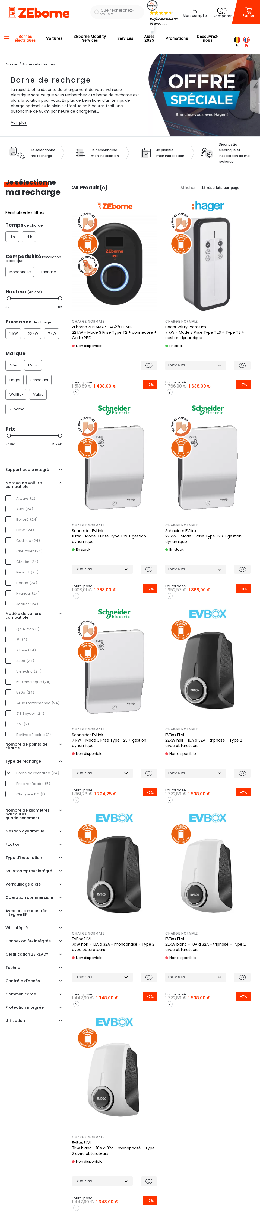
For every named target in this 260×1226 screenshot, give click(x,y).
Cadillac (28, 540)
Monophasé (20, 271)
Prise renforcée (33, 783)
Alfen (13, 365)
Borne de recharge (37, 773)
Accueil (11, 64)
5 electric (29, 671)
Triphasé (48, 271)
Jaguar (27, 604)
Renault (27, 572)
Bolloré (27, 519)
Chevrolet (29, 551)
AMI (22, 724)
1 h (13, 236)
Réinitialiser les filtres (24, 212)
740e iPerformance (37, 703)
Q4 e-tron (27, 629)
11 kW (13, 333)
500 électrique (33, 681)
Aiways (25, 498)
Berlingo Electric (34, 734)
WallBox (16, 394)
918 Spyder (30, 713)
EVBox (33, 365)
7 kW (52, 333)
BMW (25, 530)
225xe (26, 650)
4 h (29, 236)
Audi (24, 509)
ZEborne (16, 409)
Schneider (39, 379)
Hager (15, 379)
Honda (26, 582)
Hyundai (28, 593)
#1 (21, 639)
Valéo (38, 394)
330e (25, 660)
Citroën (27, 561)
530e (25, 692)
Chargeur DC (30, 794)
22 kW (33, 333)
